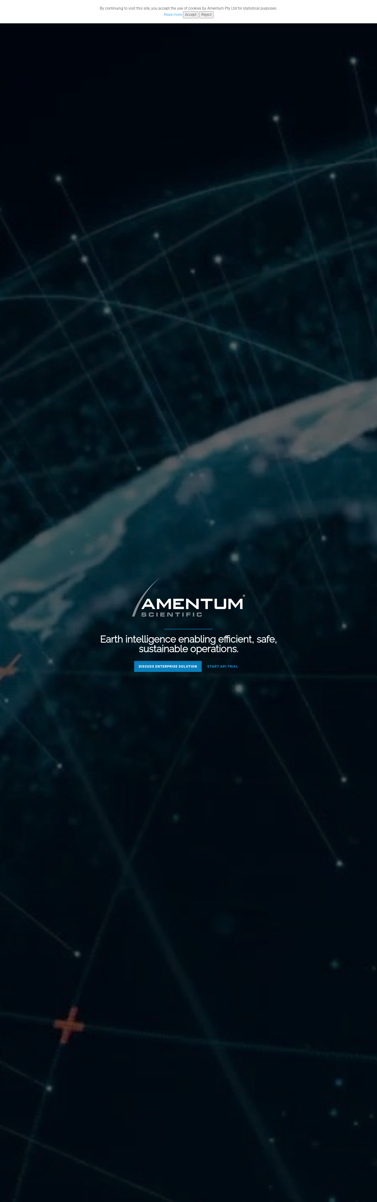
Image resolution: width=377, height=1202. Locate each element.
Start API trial (222, 666)
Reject (206, 14)
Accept (190, 14)
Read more (173, 14)
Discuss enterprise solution (168, 666)
